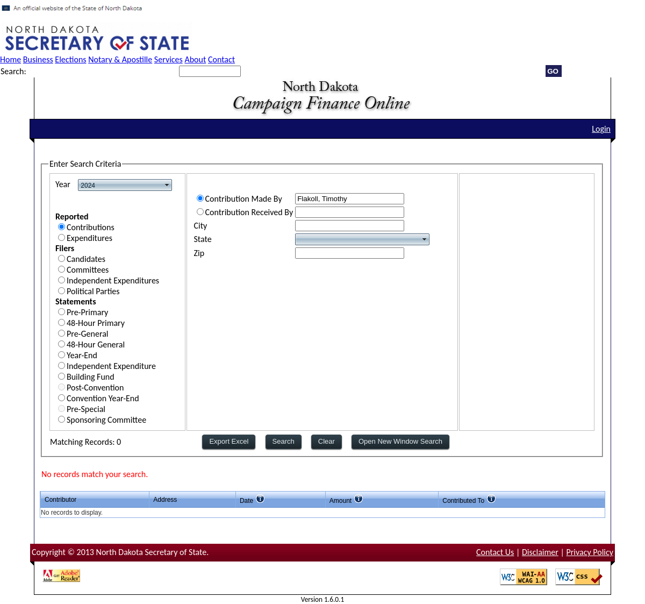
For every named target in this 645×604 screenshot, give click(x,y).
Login (601, 129)
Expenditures (89, 238)
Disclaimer (540, 552)
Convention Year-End (103, 398)
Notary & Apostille (120, 59)
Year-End (82, 355)
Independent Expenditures (113, 280)
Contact (221, 59)
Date (246, 500)
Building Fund (90, 377)
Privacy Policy (589, 552)
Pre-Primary (87, 312)
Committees (88, 270)
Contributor (60, 499)
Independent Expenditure (111, 366)
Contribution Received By (249, 212)
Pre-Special (86, 409)
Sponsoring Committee (106, 420)
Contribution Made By (243, 199)
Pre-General (88, 334)
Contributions (90, 227)
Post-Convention (95, 387)
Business (38, 59)
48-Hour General (96, 344)
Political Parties (93, 291)
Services (168, 59)
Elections (70, 59)
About (195, 59)
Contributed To (463, 500)
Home (10, 59)
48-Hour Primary (96, 323)
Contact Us (495, 552)
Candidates (86, 259)
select (167, 185)
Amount (340, 500)
